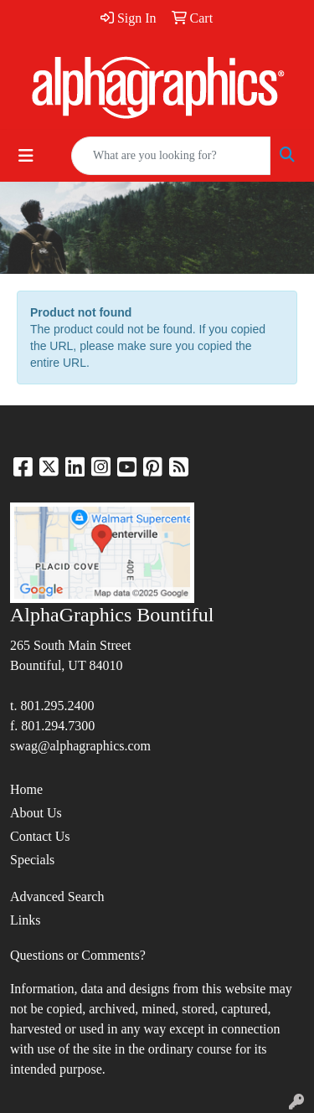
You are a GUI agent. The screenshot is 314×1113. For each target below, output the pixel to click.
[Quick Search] (170, 156)
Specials (32, 860)
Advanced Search (57, 896)
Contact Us (40, 836)
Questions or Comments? (78, 955)
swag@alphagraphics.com (80, 746)
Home (26, 789)
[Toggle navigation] (26, 155)
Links (25, 920)
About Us (36, 813)
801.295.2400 (57, 705)
